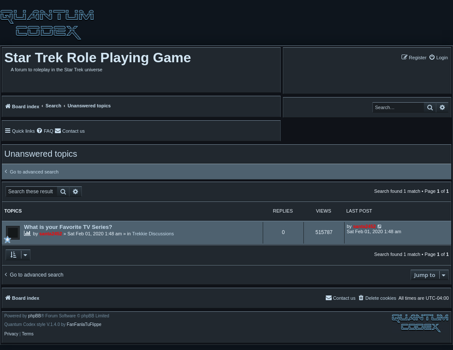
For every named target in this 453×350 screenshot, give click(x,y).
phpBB (34, 316)
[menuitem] (438, 57)
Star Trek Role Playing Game (97, 57)
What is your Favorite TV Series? (68, 227)
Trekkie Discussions (153, 233)
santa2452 (50, 233)
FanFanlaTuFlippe (84, 325)
